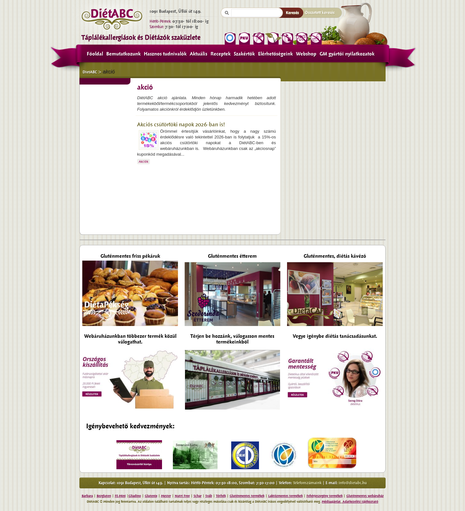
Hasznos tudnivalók (165, 54)
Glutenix (151, 496)
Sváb (208, 496)
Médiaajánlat (331, 502)
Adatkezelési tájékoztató (360, 502)
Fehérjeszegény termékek (324, 496)
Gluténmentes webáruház (365, 496)
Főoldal (95, 54)
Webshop (306, 54)
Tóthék (221, 496)
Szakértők (244, 54)
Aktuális (198, 54)
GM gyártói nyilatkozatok (347, 54)
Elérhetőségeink (275, 54)
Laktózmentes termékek (285, 496)
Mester (166, 496)
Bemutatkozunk (123, 54)
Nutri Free (182, 496)
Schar (198, 496)
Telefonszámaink (307, 482)
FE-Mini (120, 496)
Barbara (87, 496)
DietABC (90, 72)
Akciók (143, 161)
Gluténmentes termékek (247, 496)
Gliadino (135, 496)
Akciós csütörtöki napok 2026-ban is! (181, 124)
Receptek (220, 54)
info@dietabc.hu (353, 482)
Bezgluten (104, 496)
